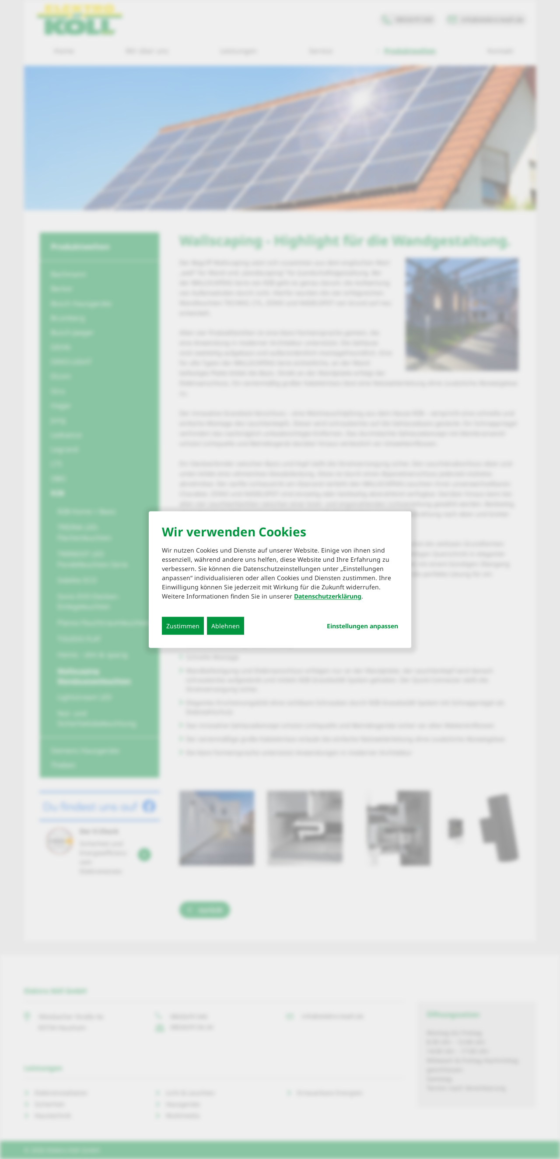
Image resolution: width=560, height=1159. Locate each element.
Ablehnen (225, 626)
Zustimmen (183, 626)
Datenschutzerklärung (327, 596)
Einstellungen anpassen (362, 626)
